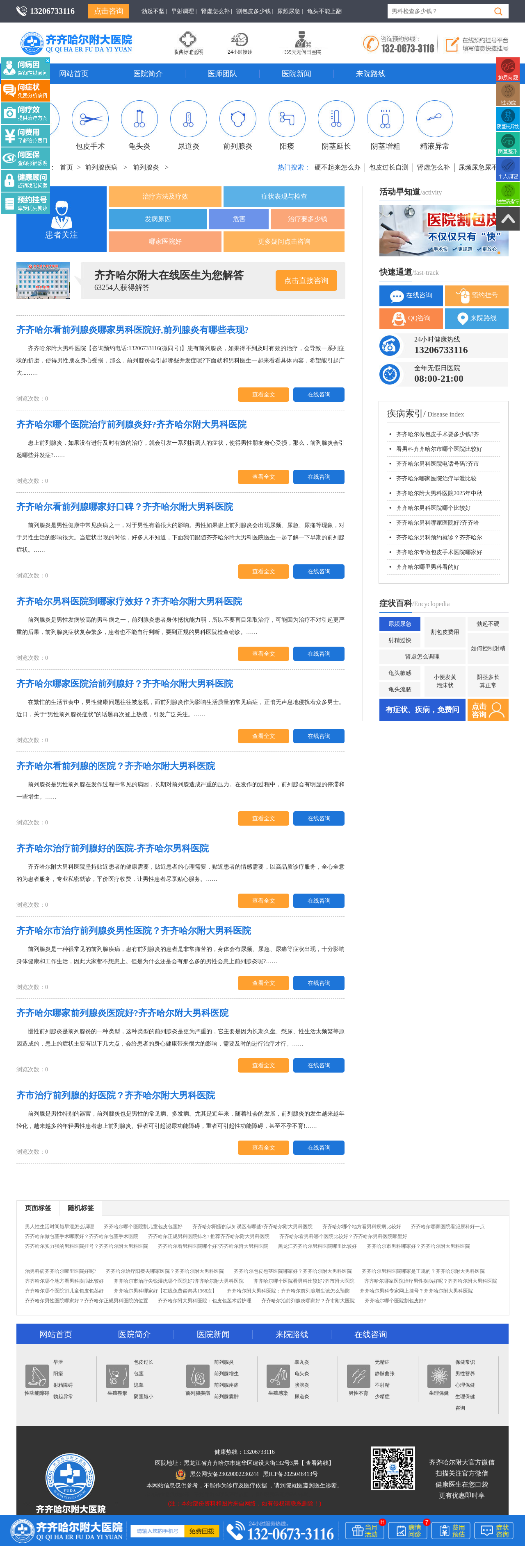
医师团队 (222, 74)
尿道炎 (188, 125)
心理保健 (465, 1385)
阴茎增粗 (385, 125)
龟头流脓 (399, 689)
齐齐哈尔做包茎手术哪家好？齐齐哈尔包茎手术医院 (81, 1236)
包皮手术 (90, 125)
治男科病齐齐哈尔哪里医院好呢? (60, 1271)
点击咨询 (108, 11)
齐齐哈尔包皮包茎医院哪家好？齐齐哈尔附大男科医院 (293, 1271)
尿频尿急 (399, 624)
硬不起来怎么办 (338, 167)
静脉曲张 (385, 1373)
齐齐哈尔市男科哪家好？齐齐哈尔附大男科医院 (418, 1246)
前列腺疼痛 (226, 1385)
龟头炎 (139, 125)
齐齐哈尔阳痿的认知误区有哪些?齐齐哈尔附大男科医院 (252, 1226)
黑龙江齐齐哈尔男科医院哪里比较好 (317, 1246)
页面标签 (38, 1207)
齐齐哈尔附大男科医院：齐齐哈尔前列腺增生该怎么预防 (288, 1291)
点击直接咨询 (306, 280)
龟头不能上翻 (324, 11)
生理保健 (439, 1380)
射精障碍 (63, 1385)
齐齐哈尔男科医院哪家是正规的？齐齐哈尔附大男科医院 (423, 1271)
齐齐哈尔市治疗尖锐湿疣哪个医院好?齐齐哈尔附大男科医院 (179, 1281)
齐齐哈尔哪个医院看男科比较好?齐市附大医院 (303, 1281)
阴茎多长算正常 (488, 681)
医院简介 (148, 74)
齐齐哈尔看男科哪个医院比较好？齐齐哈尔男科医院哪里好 (343, 1236)
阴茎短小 (143, 1396)
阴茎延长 (336, 125)
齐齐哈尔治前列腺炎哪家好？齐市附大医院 (308, 1301)
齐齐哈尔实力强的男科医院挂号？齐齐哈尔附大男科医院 (86, 1246)
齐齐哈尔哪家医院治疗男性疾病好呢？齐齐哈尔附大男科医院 (430, 1281)
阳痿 (287, 125)
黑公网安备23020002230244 (217, 1474)
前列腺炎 (237, 125)
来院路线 (371, 74)
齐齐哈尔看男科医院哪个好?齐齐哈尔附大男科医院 (213, 1246)
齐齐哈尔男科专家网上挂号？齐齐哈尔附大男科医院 (416, 1291)
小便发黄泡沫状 (445, 681)
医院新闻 (296, 74)
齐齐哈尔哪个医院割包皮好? (395, 1301)
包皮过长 (143, 1362)
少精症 (382, 1396)
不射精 (382, 1385)
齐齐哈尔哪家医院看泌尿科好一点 (448, 1226)
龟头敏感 (399, 673)
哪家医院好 (165, 241)
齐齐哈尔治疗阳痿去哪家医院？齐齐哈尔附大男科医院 (165, 1271)
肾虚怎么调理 (422, 657)
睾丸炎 (301, 1362)
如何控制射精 (488, 648)
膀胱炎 (301, 1385)
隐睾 (139, 1385)
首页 (66, 167)
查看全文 (263, 395)
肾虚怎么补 (433, 167)
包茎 (139, 1373)
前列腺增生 (226, 1373)
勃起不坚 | (154, 11)
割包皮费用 (445, 632)
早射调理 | (183, 11)
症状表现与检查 (284, 196)
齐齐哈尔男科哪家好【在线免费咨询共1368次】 (165, 1291)
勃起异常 (63, 1396)
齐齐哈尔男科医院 (88, 35)
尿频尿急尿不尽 (481, 167)
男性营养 (465, 1373)
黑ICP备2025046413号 (290, 1474)
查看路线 (317, 1463)
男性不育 (358, 1380)
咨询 (460, 1408)
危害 (239, 218)
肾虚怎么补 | (216, 11)
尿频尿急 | (290, 11)
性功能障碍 (37, 1380)
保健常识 (465, 1362)
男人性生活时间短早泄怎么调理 (59, 1226)
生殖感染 (278, 1380)
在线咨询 (319, 395)
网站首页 (74, 74)
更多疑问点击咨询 (284, 241)
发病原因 (158, 218)
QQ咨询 (411, 318)
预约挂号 (477, 295)
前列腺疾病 (101, 167)
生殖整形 (117, 1380)
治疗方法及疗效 (165, 196)
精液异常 (434, 125)
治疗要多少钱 (307, 218)
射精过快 (399, 640)
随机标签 (81, 1207)
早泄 (58, 1362)
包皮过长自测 (389, 167)
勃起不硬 (488, 624)
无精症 (382, 1362)
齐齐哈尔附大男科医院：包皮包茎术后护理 (204, 1301)
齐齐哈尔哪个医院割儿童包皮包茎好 (143, 1226)
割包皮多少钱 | (254, 11)
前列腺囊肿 (226, 1396)
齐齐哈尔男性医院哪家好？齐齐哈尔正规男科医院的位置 (86, 1301)
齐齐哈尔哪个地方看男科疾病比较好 (361, 1226)
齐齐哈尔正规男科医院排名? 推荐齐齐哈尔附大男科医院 (208, 1236)
